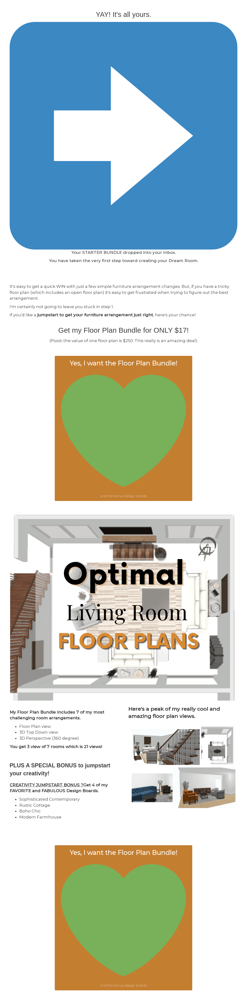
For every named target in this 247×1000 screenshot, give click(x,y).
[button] (123, 428)
